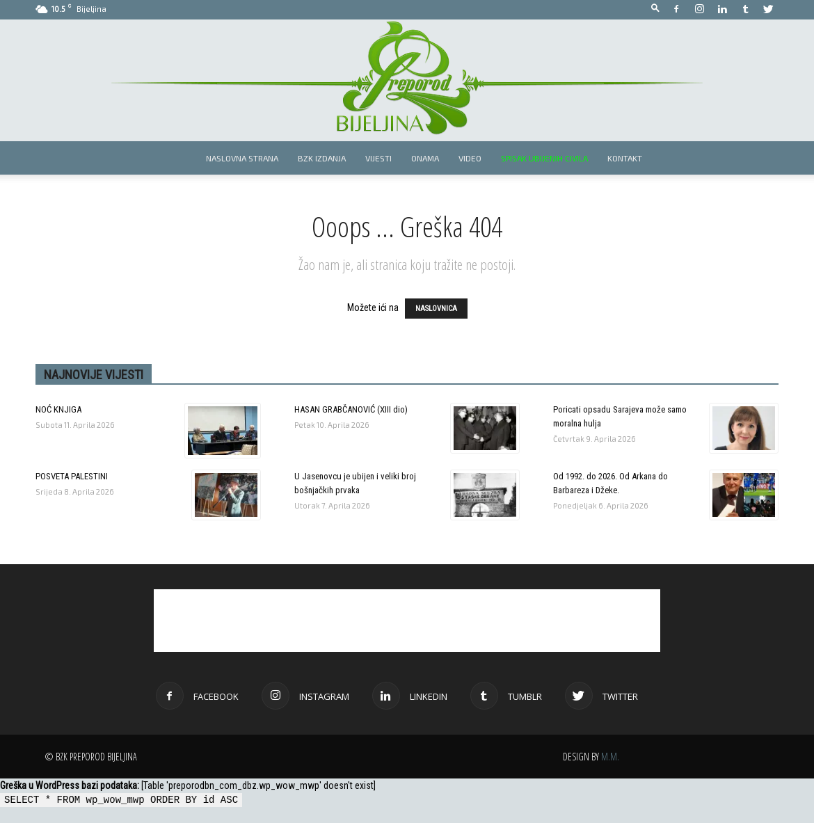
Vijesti (378, 158)
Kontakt (624, 158)
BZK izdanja (322, 158)
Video (469, 158)
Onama (425, 158)
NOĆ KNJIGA (58, 409)
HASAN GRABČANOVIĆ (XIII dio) (351, 409)
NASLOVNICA (436, 308)
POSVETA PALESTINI (71, 476)
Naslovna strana (242, 158)
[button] (655, 8)
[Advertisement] (407, 620)
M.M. (610, 756)
